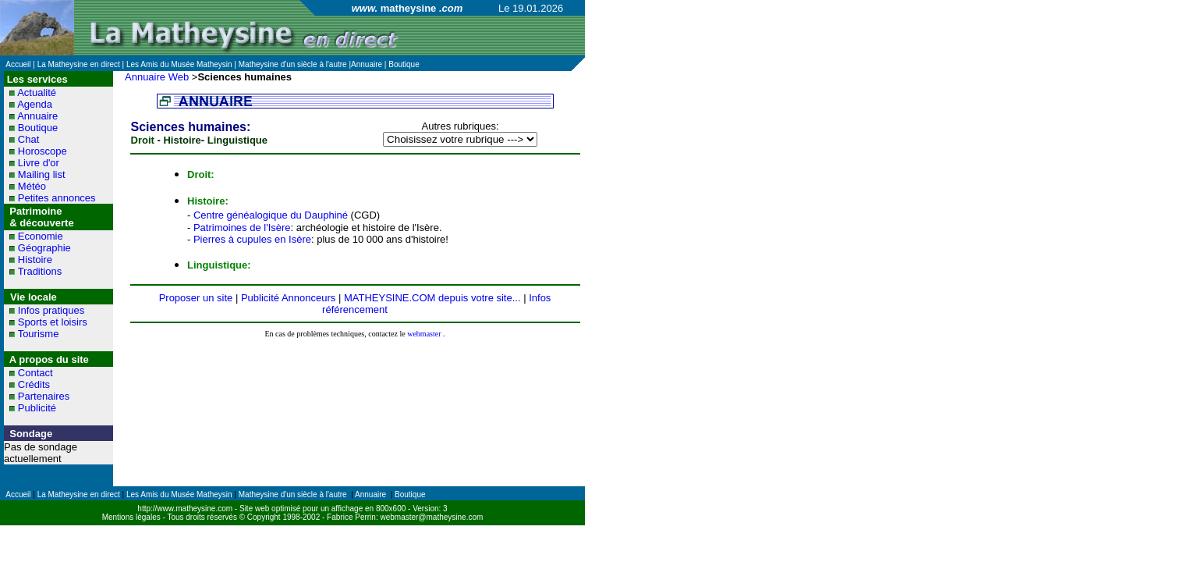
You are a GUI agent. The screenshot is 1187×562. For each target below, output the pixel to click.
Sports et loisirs (52, 322)
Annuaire (37, 116)
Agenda (34, 104)
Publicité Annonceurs (288, 298)
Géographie (44, 248)
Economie (40, 236)
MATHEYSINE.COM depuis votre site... (432, 298)
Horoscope (42, 151)
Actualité (36, 92)
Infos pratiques (51, 310)
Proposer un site (196, 298)
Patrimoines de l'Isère (242, 227)
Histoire (35, 259)
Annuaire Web (157, 77)
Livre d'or (38, 163)
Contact (35, 373)
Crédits (34, 384)
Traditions (40, 271)
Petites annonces (57, 198)
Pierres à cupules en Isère (252, 239)
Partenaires (43, 396)
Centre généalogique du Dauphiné (270, 215)
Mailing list (42, 174)
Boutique (38, 127)
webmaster (424, 333)
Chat (28, 139)
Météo (32, 186)
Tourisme (38, 334)
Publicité (37, 408)
